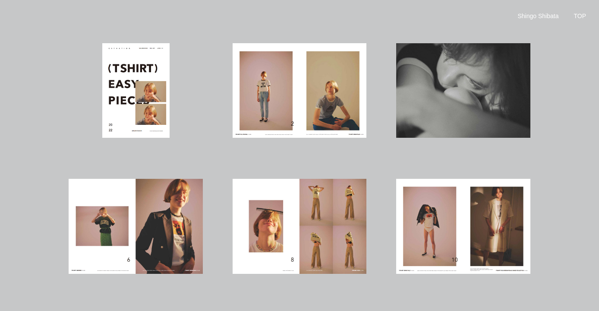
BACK (580, 18)
